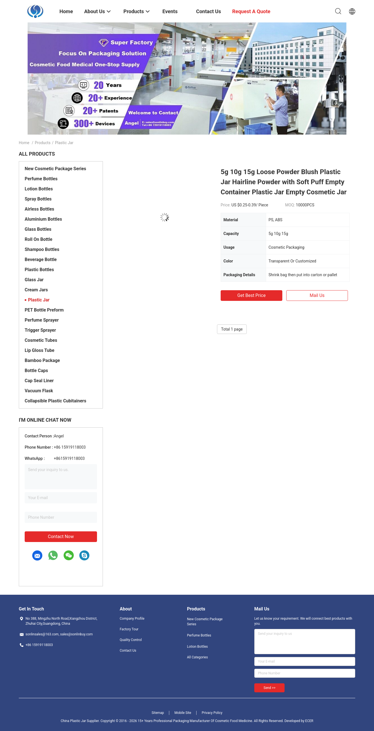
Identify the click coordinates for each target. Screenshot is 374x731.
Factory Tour (129, 629)
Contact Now (61, 536)
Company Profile (132, 619)
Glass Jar (34, 279)
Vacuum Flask (39, 390)
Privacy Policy (212, 713)
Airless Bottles (39, 209)
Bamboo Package (42, 360)
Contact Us (128, 650)
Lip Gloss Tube (39, 350)
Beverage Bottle (41, 259)
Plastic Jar (39, 300)
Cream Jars (36, 289)
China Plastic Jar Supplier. (81, 721)
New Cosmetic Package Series (55, 168)
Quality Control (131, 640)
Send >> (269, 688)
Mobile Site (182, 713)
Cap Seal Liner (39, 380)
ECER (309, 721)
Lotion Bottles (39, 189)
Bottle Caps (36, 370)
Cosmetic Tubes (41, 340)
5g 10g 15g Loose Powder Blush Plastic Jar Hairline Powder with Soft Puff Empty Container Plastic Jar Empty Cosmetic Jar (284, 182)
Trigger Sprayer (40, 330)
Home (24, 142)
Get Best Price (251, 295)
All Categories (197, 657)
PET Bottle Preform (44, 310)
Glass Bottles (38, 229)
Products (42, 142)
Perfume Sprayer (42, 320)
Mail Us (317, 295)
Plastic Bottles (39, 269)
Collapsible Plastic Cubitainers (55, 400)
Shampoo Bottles (42, 249)
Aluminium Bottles (43, 219)
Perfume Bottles (41, 178)
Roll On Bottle (38, 239)
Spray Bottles (38, 199)
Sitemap (158, 713)
